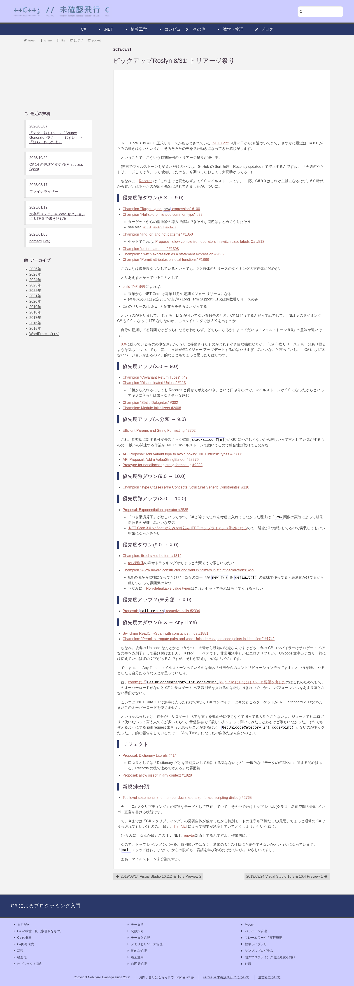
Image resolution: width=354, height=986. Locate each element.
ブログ (264, 29)
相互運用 (135, 957)
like (60, 40)
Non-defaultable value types (168, 588)
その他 (247, 924)
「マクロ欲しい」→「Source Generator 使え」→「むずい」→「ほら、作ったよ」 (56, 137)
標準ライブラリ (253, 944)
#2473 (170, 227)
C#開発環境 (23, 944)
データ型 (135, 924)
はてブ (76, 40)
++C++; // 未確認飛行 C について (226, 977)
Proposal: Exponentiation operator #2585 (155, 510)
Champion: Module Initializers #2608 (152, 408)
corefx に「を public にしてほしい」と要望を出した (207, 682)
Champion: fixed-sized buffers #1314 (152, 556)
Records (145, 181)
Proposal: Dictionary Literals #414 (150, 755)
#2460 (159, 227)
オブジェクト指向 (27, 963)
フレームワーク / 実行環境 (261, 937)
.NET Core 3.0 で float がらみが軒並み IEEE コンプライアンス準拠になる (187, 528)
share (46, 40)
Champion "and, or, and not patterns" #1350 (158, 234)
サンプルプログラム (256, 950)
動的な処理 (136, 950)
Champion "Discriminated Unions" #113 (154, 383)
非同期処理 (136, 963)
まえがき (21, 924)
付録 (245, 963)
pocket (94, 40)
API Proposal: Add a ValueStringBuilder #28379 (161, 459)
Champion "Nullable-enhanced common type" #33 (163, 214)
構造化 (20, 957)
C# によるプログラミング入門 (45, 906)
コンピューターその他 (181, 29)
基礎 (18, 950)
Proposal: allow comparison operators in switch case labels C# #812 (209, 241)
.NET (105, 29)
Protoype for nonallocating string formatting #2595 (163, 465)
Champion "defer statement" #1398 (151, 249)
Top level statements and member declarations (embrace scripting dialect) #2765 (187, 798)
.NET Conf (220, 143)
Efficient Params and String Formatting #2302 (159, 430)
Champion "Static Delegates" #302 (150, 402)
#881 (147, 227)
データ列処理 (138, 937)
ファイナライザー (43, 191)
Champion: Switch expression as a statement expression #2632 (173, 254)
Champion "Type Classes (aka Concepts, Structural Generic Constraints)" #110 (186, 487)
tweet (29, 40)
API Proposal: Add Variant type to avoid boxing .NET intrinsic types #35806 (182, 454)
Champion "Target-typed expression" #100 (161, 209)
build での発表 (134, 287)
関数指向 (135, 931)
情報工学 (135, 29)
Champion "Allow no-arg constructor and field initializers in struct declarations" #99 (188, 570)
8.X (123, 344)
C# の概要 (22, 937)
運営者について (269, 977)
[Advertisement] (221, 105)
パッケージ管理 (253, 931)
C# (83, 29)
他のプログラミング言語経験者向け (267, 957)
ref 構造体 (136, 563)
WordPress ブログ (44, 334)
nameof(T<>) (39, 241)
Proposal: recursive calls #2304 (161, 611)
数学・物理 (230, 29)
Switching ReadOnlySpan (165, 633)
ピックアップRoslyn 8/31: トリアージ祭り (174, 60)
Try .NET (181, 826)
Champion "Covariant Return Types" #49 (155, 377)
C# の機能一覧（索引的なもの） (38, 931)
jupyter (189, 835)
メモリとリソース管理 (144, 944)
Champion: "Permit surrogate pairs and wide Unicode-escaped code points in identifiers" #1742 (199, 639)
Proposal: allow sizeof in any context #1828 (157, 775)
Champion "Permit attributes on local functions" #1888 (166, 259)
